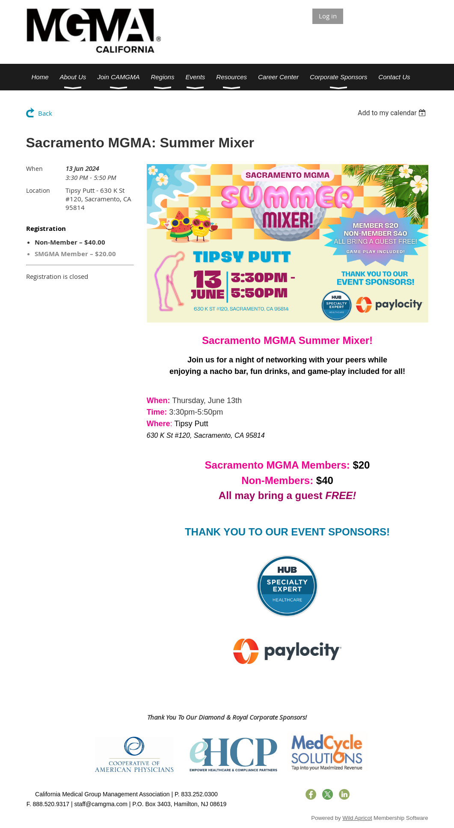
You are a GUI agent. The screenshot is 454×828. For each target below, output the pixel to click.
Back (45, 113)
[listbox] (393, 113)
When (34, 168)
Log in (328, 16)
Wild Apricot (357, 818)
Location (38, 190)
